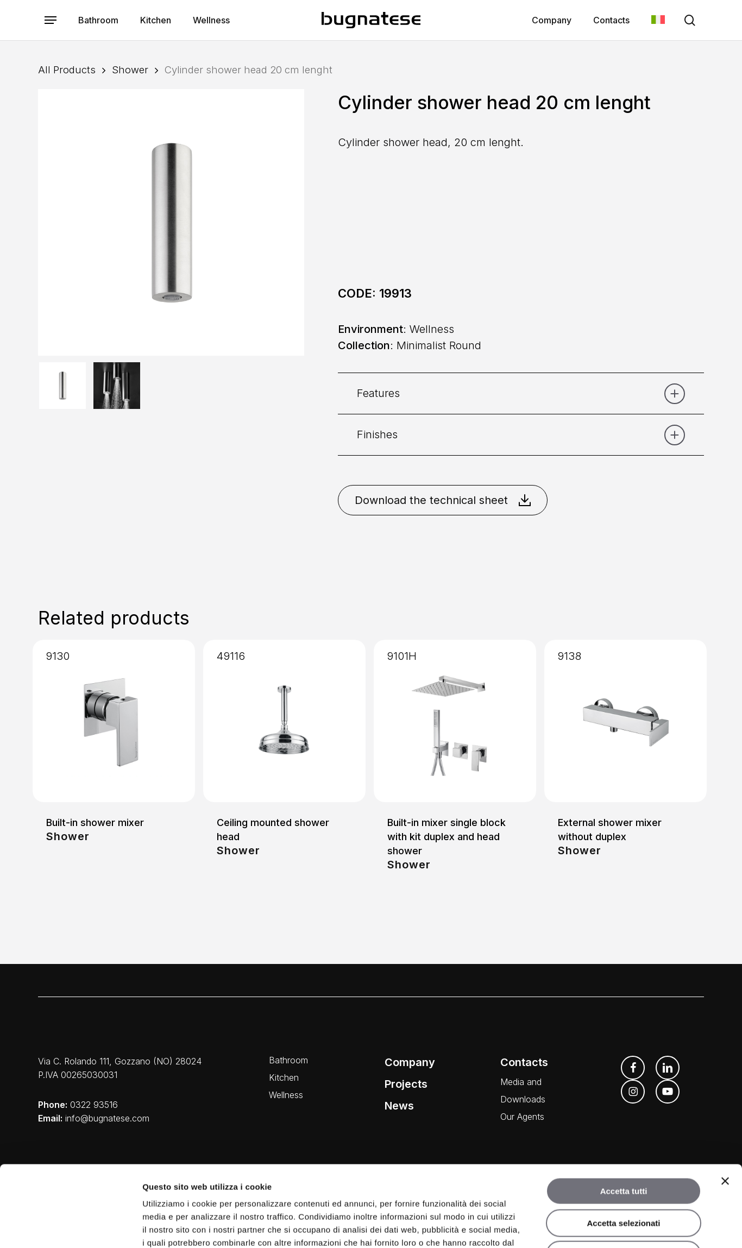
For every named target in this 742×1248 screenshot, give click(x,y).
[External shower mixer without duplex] (625, 721)
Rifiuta (624, 1178)
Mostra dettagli (571, 1226)
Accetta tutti (623, 1115)
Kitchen (284, 1077)
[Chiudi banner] (725, 1105)
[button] (50, 20)
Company (410, 1062)
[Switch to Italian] (658, 20)
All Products (67, 69)
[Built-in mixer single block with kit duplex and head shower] (455, 721)
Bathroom (288, 1060)
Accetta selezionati (623, 1147)
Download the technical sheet (443, 500)
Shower (130, 69)
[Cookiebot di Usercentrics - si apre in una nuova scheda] (70, 1227)
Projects (406, 1084)
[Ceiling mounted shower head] (284, 721)
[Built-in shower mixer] (114, 721)
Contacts (524, 1062)
